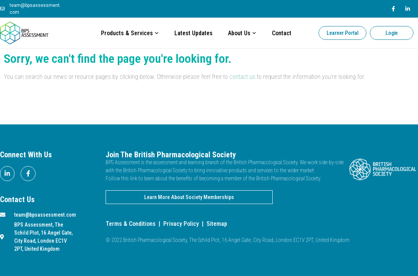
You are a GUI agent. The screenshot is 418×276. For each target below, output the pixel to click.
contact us (242, 76)
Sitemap (217, 223)
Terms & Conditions (131, 223)
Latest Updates (193, 33)
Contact (281, 33)
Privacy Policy (181, 223)
